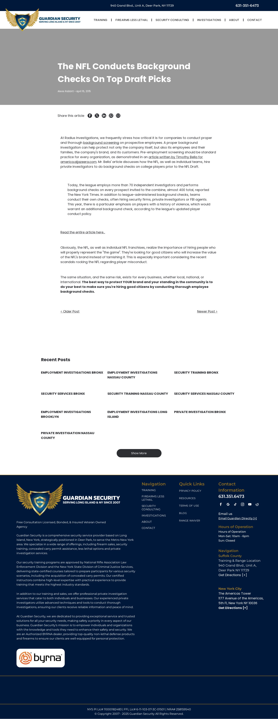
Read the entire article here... (82, 232)
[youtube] (250, 505)
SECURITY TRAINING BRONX (196, 372)
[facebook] (220, 505)
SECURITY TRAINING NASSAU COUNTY (137, 393)
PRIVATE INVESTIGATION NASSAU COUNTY (67, 435)
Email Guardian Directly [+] (237, 518)
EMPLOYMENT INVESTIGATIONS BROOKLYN (66, 414)
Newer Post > (207, 311)
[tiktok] (235, 505)
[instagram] (242, 505)
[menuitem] (101, 20)
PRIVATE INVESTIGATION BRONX (200, 412)
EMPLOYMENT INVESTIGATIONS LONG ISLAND (137, 414)
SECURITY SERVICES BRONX (63, 393)
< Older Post (69, 311)
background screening (101, 143)
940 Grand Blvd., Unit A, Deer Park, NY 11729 (142, 5)
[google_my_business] (228, 505)
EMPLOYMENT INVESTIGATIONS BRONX (72, 372)
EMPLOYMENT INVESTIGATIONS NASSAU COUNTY (132, 374)
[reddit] (257, 505)
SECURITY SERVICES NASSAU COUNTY (204, 393)
